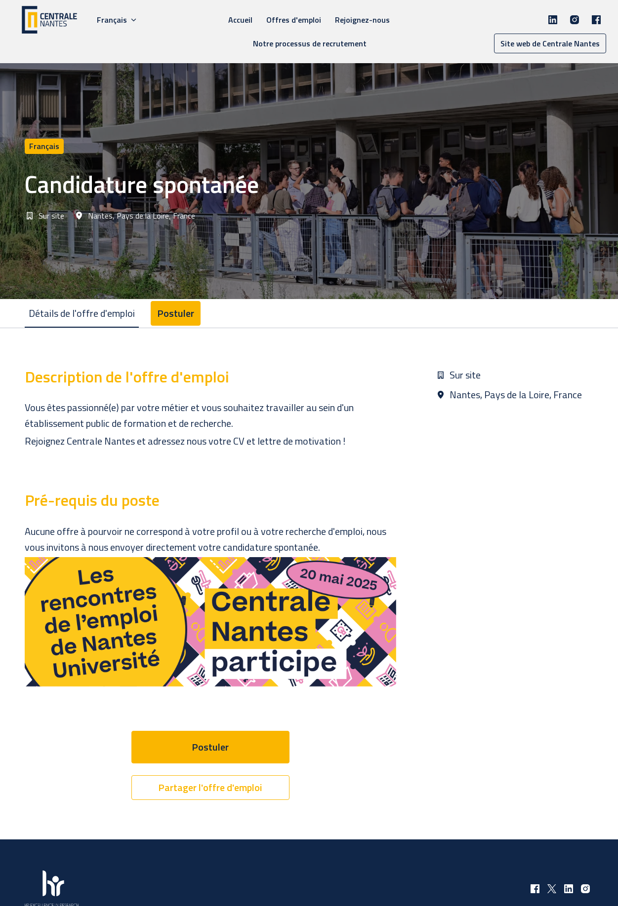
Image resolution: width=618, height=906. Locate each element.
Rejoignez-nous (362, 20)
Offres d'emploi (293, 20)
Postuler (210, 747)
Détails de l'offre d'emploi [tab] (82, 313)
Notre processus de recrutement (310, 43)
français (44, 146)
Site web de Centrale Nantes (550, 43)
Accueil (240, 20)
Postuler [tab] (175, 313)
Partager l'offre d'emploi (210, 787)
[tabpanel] (309, 583)
